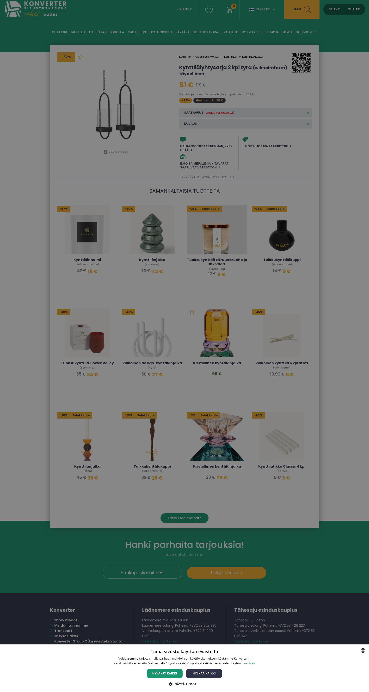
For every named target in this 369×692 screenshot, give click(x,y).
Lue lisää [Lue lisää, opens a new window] (248, 663)
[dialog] (184, 346)
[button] (184, 684)
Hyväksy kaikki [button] (164, 673)
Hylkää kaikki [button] (204, 673)
